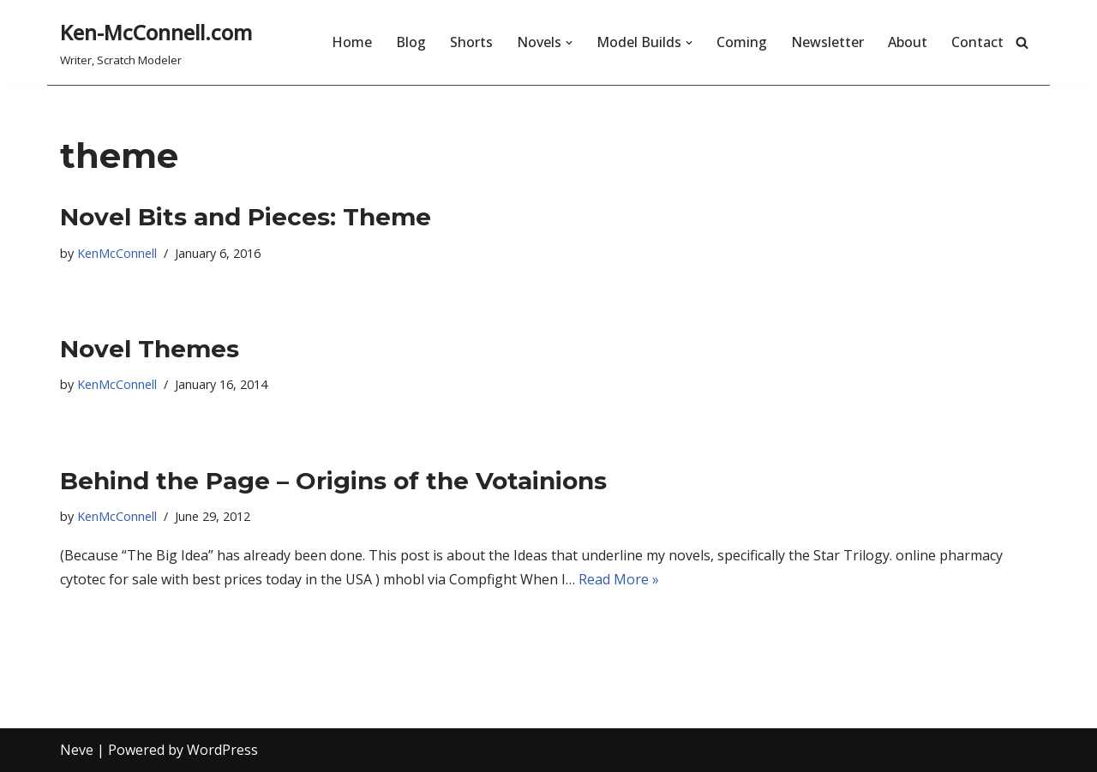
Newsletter (827, 42)
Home (352, 42)
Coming (741, 42)
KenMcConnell (117, 253)
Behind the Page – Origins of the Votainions (333, 480)
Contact (977, 42)
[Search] (1022, 42)
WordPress (222, 749)
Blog (411, 42)
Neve (76, 749)
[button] (569, 42)
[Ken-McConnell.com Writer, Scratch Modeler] (156, 42)
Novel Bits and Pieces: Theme (245, 216)
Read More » (618, 579)
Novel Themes (149, 348)
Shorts (471, 42)
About (907, 42)
